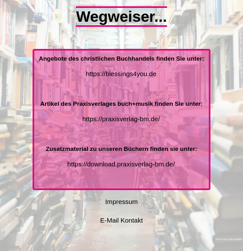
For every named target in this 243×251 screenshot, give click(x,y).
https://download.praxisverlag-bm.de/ (121, 164)
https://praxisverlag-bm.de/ (121, 119)
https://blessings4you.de (121, 73)
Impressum (121, 201)
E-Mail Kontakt (121, 220)
